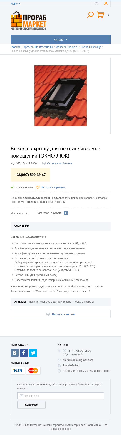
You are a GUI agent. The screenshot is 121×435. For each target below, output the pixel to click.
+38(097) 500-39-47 (30, 175)
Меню (14, 3)
